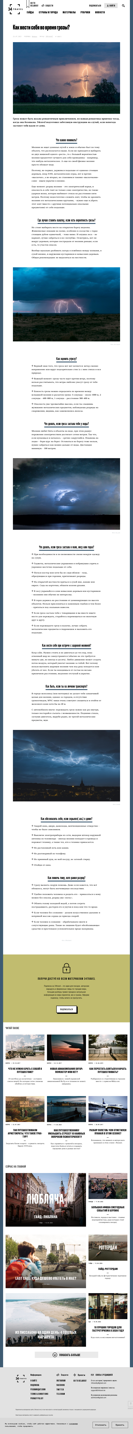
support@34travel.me (98, 1390)
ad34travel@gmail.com (98, 1398)
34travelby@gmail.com (98, 1383)
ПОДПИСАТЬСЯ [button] (66, 1009)
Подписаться (95, 5)
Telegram (60, 1393)
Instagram (61, 1380)
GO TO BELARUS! (80, 1380)
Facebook (60, 1385)
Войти (111, 5)
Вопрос (34, 36)
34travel (49, 36)
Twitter (60, 1389)
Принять (120, 1425)
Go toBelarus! (34, 4)
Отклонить (100, 1425)
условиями (73, 1424)
